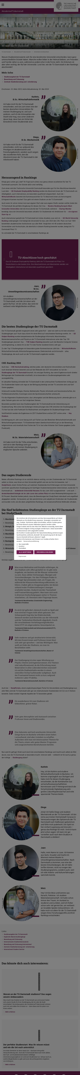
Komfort (21, 546)
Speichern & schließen (45, 552)
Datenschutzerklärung (30, 541)
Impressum (21, 556)
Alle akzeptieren (25, 552)
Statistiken (22, 548)
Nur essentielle (24, 544)
